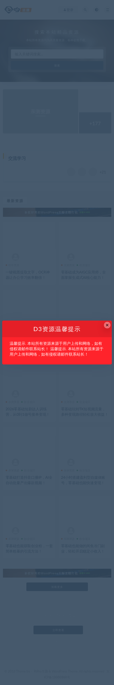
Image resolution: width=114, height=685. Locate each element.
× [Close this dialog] (107, 325)
